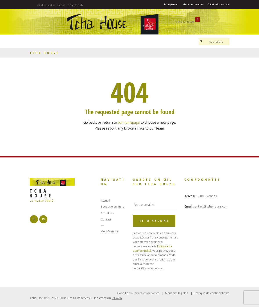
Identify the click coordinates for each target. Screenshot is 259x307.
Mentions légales (174, 292)
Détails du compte (217, 5)
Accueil (106, 200)
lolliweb (117, 297)
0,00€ (191, 21)
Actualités (108, 213)
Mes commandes (191, 5)
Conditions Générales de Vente (134, 292)
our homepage (128, 122)
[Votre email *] (155, 204)
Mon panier (168, 5)
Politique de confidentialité (210, 292)
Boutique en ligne (113, 206)
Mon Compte (110, 231)
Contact (106, 219)
